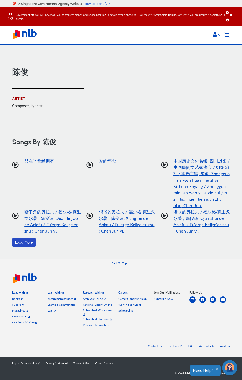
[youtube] (225, 302)
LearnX (52, 310)
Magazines (20, 310)
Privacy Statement (56, 363)
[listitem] (20, 293)
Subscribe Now (163, 299)
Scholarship (125, 310)
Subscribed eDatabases (97, 312)
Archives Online (94, 299)
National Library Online (97, 304)
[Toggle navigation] (227, 35)
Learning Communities (61, 304)
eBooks (18, 304)
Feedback (175, 346)
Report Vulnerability (26, 363)
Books (17, 299)
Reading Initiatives (25, 322)
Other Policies (104, 363)
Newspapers (21, 316)
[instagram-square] (215, 302)
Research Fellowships (96, 325)
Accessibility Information (214, 346)
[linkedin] (194, 302)
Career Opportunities (132, 299)
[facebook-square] (204, 302)
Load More (24, 242)
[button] (216, 35)
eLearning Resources (62, 299)
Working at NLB (129, 304)
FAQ (191, 346)
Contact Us (155, 346)
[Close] (235, 11)
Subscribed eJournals (97, 319)
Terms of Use (81, 363)
